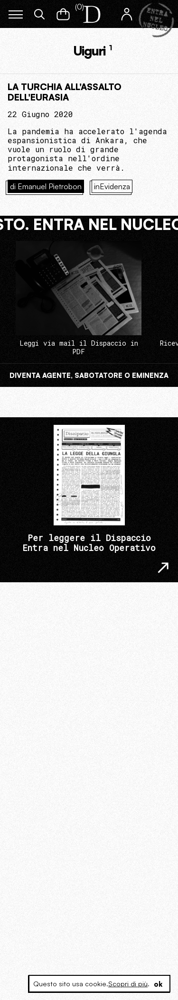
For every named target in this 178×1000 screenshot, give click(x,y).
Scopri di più (128, 984)
